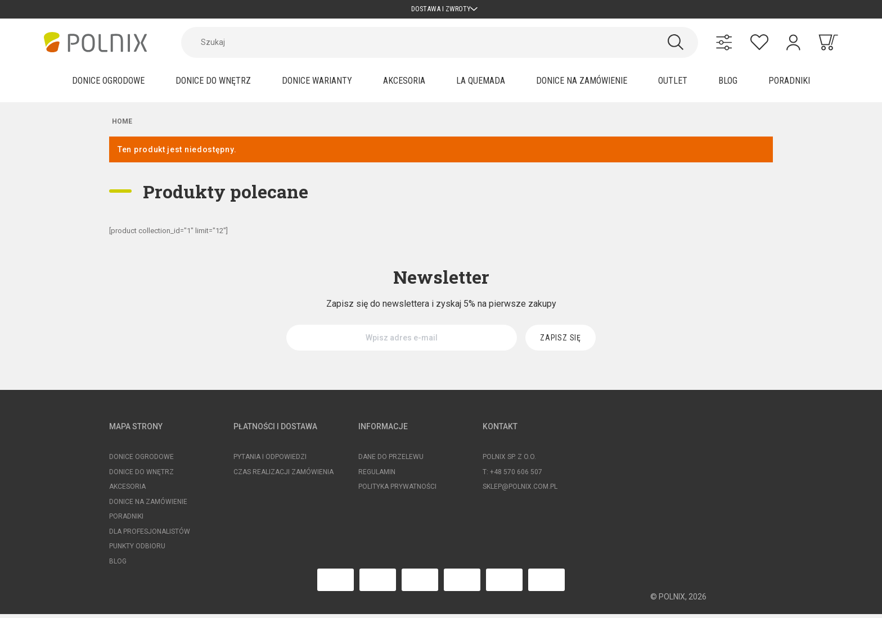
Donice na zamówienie (148, 506)
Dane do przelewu (391, 461)
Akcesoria (127, 490)
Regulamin (376, 476)
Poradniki (126, 520)
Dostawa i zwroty (441, 11)
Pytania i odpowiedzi (270, 461)
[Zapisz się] (560, 342)
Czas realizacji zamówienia (283, 476)
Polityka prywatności (397, 490)
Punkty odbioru (137, 550)
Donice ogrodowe (141, 461)
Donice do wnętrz (141, 476)
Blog (118, 565)
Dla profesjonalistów (149, 535)
